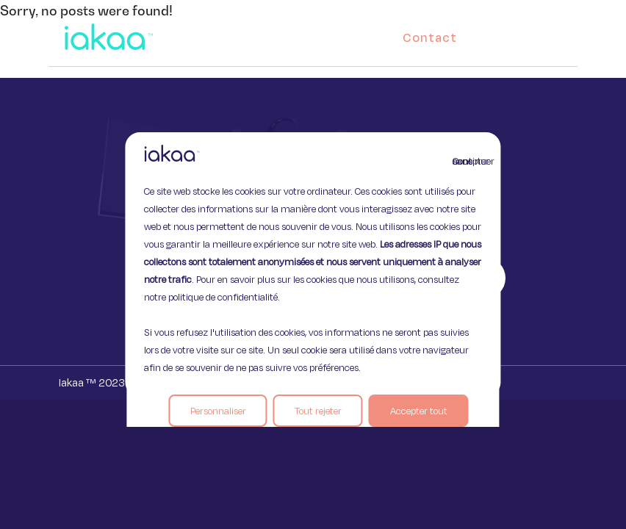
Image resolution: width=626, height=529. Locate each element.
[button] (552, 34)
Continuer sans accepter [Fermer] (461, 161)
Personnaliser (218, 410)
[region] (312, 264)
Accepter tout (418, 410)
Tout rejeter (318, 410)
